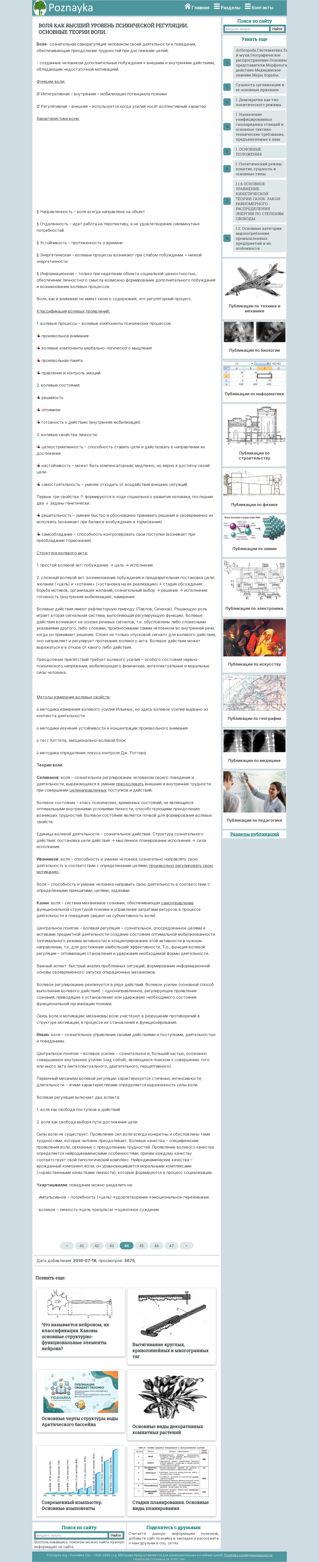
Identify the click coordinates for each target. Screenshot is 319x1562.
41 (82, 1245)
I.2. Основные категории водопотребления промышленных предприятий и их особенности (259, 238)
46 (156, 1245)
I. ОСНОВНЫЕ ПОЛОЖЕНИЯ (249, 152)
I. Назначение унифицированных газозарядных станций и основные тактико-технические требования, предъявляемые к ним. (260, 127)
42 (96, 1245)
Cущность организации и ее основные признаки (260, 87)
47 (171, 1245)
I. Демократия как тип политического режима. (259, 102)
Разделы (230, 7)
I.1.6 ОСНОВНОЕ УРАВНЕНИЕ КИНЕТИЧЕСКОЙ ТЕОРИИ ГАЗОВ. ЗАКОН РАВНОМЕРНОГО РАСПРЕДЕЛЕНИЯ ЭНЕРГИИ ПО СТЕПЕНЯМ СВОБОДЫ (260, 201)
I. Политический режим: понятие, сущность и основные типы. (259, 168)
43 (111, 1245)
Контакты (262, 7)
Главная (200, 7)
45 (141, 1245)
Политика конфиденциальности (248, 1555)
